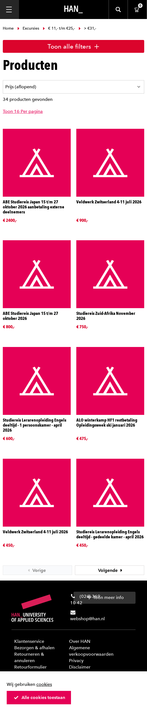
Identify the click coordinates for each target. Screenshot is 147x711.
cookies (44, 684)
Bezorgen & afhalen (34, 647)
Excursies (28, 28)
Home (9, 28)
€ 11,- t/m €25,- (59, 28)
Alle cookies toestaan (39, 697)
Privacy (76, 660)
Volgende (111, 570)
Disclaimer (80, 667)
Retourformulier (30, 667)
